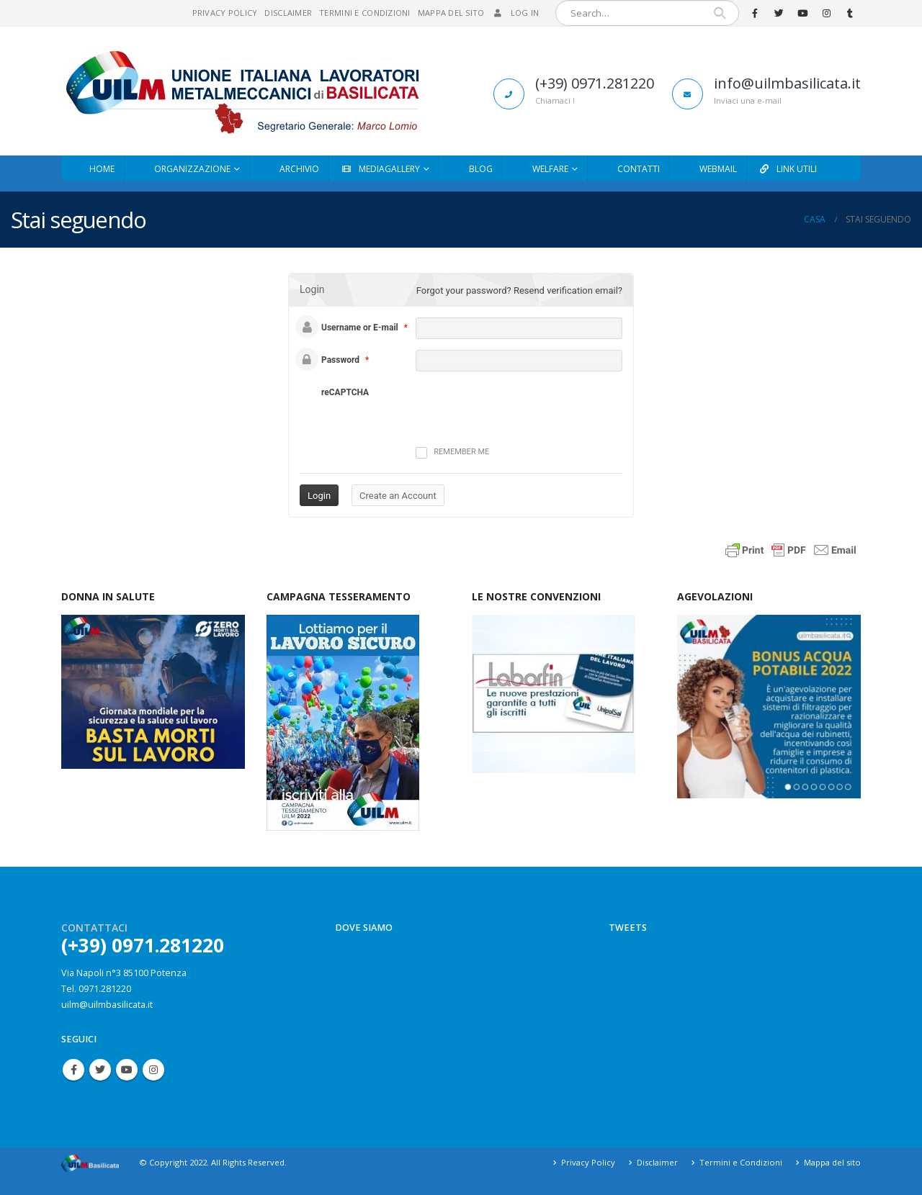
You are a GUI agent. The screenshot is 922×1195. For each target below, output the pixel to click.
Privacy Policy (225, 12)
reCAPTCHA (345, 392)
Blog (481, 169)
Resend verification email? (568, 290)
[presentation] (495, 402)
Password (340, 360)
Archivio (299, 169)
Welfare (550, 169)
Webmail (718, 169)
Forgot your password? (463, 290)
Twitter (100, 1070)
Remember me (452, 453)
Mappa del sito (451, 12)
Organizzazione (192, 169)
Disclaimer (288, 12)
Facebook (73, 1070)
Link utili (787, 169)
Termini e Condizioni (365, 12)
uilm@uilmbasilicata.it (107, 1004)
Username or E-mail (359, 328)
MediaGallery (380, 169)
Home (102, 169)
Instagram (153, 1070)
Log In (516, 12)
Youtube (127, 1070)
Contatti (638, 169)
